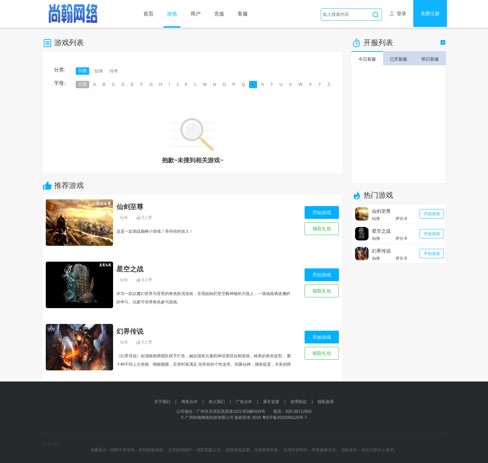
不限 (82, 70)
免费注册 (430, 13)
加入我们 (217, 401)
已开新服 (398, 59)
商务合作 (189, 401)
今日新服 (367, 59)
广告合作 (244, 401)
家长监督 (271, 401)
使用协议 (298, 401)
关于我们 (162, 401)
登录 (398, 12)
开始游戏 (321, 212)
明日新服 (430, 59)
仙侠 (98, 70)
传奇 (113, 70)
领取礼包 (321, 228)
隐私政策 (326, 401)
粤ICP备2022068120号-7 (284, 417)
